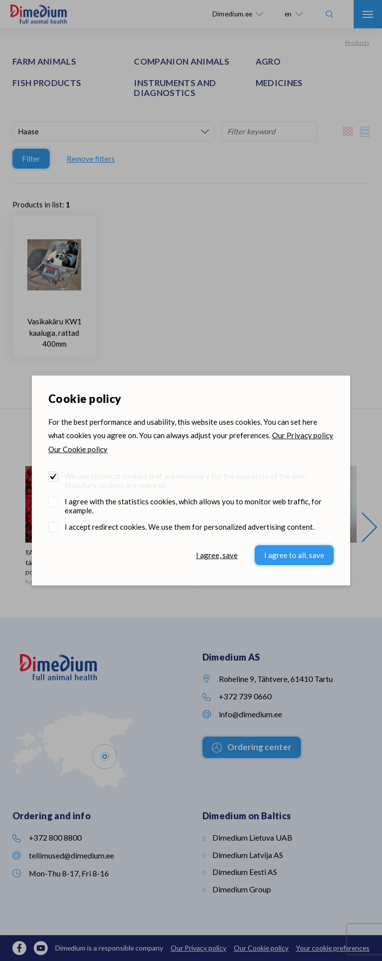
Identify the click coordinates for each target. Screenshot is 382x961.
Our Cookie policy (77, 449)
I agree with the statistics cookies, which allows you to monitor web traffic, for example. (193, 506)
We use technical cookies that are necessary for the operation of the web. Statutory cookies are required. (185, 480)
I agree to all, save (294, 555)
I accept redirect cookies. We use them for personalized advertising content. (189, 526)
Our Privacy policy (302, 435)
